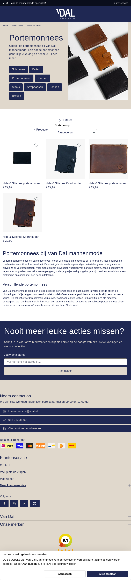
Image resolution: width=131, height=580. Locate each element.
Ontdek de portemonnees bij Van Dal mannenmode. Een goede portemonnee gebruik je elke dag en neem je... (34, 52)
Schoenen (18, 69)
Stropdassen (35, 87)
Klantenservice (120, 3)
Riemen (42, 78)
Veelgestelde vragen (13, 472)
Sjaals (16, 87)
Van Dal (7, 516)
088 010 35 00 (14, 419)
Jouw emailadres (14, 354)
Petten (36, 69)
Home (5, 25)
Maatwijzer (7, 478)
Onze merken (12, 524)
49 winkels (37, 305)
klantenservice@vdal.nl (20, 411)
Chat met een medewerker (22, 428)
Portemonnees (21, 78)
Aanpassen (65, 573)
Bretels (16, 95)
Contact (5, 465)
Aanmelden (65, 370)
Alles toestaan (107, 573)
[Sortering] (76, 132)
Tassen (54, 87)
